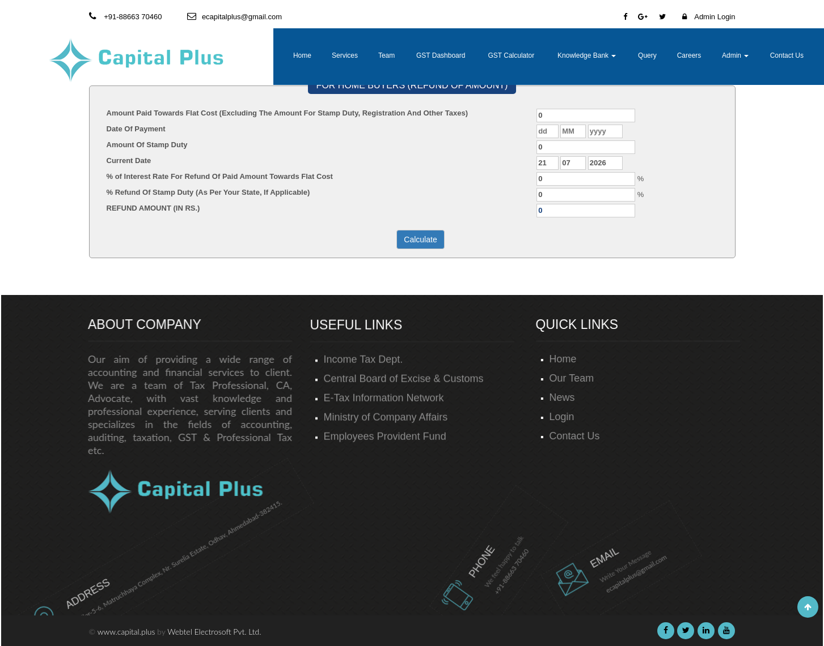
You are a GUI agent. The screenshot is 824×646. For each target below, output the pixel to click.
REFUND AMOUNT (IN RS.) (153, 208)
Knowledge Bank (586, 55)
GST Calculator (511, 55)
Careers (689, 55)
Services (345, 55)
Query (647, 55)
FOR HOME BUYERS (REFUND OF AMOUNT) (412, 85)
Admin (735, 55)
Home (302, 55)
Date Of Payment (136, 129)
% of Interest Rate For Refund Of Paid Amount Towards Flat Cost (220, 176)
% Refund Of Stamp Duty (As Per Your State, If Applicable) (208, 192)
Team (386, 55)
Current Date (129, 160)
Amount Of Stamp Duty (147, 144)
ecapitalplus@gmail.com (595, 563)
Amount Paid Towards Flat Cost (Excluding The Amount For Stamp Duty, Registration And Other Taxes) (287, 113)
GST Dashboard (441, 55)
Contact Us (787, 55)
